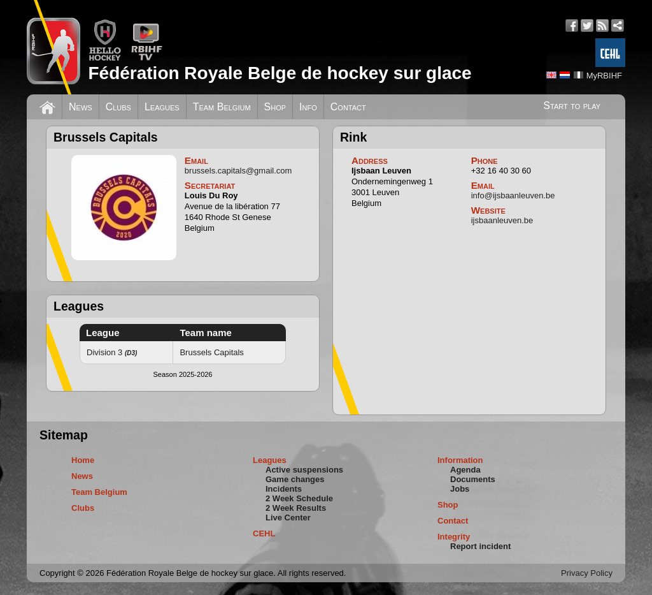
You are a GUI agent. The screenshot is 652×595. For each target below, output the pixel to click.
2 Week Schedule (299, 498)
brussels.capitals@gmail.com (238, 170)
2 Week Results (296, 508)
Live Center (288, 517)
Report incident (480, 546)
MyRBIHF (604, 75)
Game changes (295, 479)
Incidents (284, 489)
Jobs (459, 489)
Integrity (453, 536)
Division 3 (112, 352)
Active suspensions (304, 469)
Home (82, 460)
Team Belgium (222, 106)
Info (308, 106)
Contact (348, 106)
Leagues (162, 106)
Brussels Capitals (211, 352)
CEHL (264, 533)
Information (460, 460)
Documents (472, 479)
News (80, 106)
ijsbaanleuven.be (502, 220)
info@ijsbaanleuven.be (513, 195)
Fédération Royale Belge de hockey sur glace (279, 73)
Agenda (465, 469)
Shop (275, 106)
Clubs (118, 106)
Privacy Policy (587, 573)
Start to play (571, 105)
